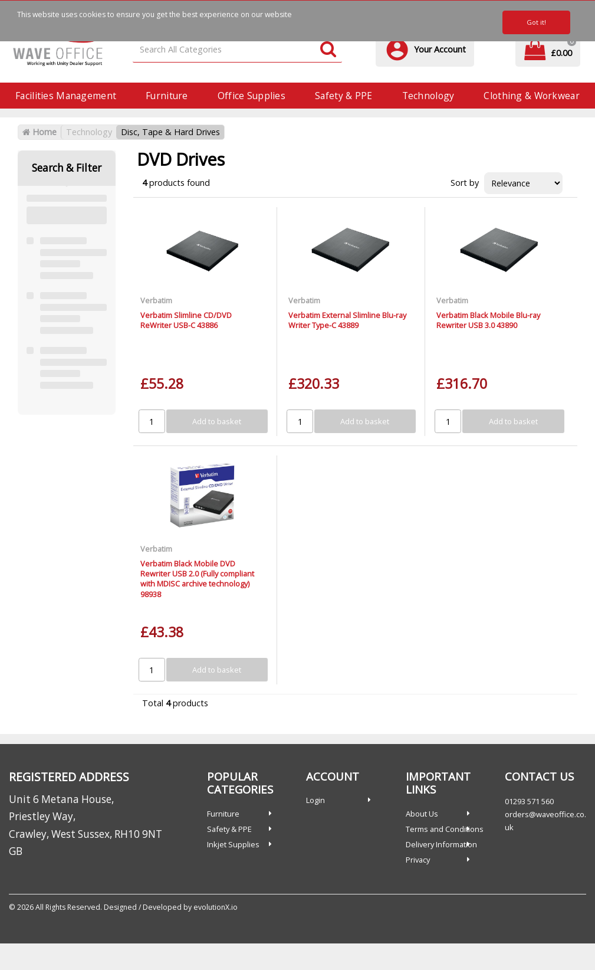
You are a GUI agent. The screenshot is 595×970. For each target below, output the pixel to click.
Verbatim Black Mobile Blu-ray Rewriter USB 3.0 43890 (488, 320)
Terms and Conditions (445, 829)
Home (39, 131)
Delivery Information (441, 844)
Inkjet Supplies (233, 844)
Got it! (536, 22)
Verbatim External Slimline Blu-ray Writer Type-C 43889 (347, 320)
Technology (428, 95)
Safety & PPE (343, 95)
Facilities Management (65, 95)
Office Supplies (251, 95)
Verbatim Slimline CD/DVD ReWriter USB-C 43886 (186, 320)
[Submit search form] (328, 50)
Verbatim (156, 300)
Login (315, 800)
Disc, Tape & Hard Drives (170, 131)
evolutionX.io (215, 907)
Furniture (167, 95)
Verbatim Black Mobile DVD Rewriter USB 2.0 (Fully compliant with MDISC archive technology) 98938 (197, 578)
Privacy (418, 859)
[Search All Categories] (237, 50)
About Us (422, 813)
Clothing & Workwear (531, 95)
